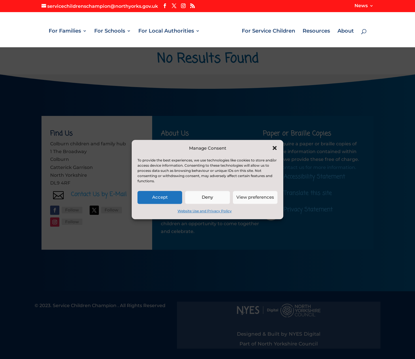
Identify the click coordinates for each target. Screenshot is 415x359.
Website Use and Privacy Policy (205, 211)
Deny (207, 197)
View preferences (255, 197)
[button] (275, 148)
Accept (160, 197)
